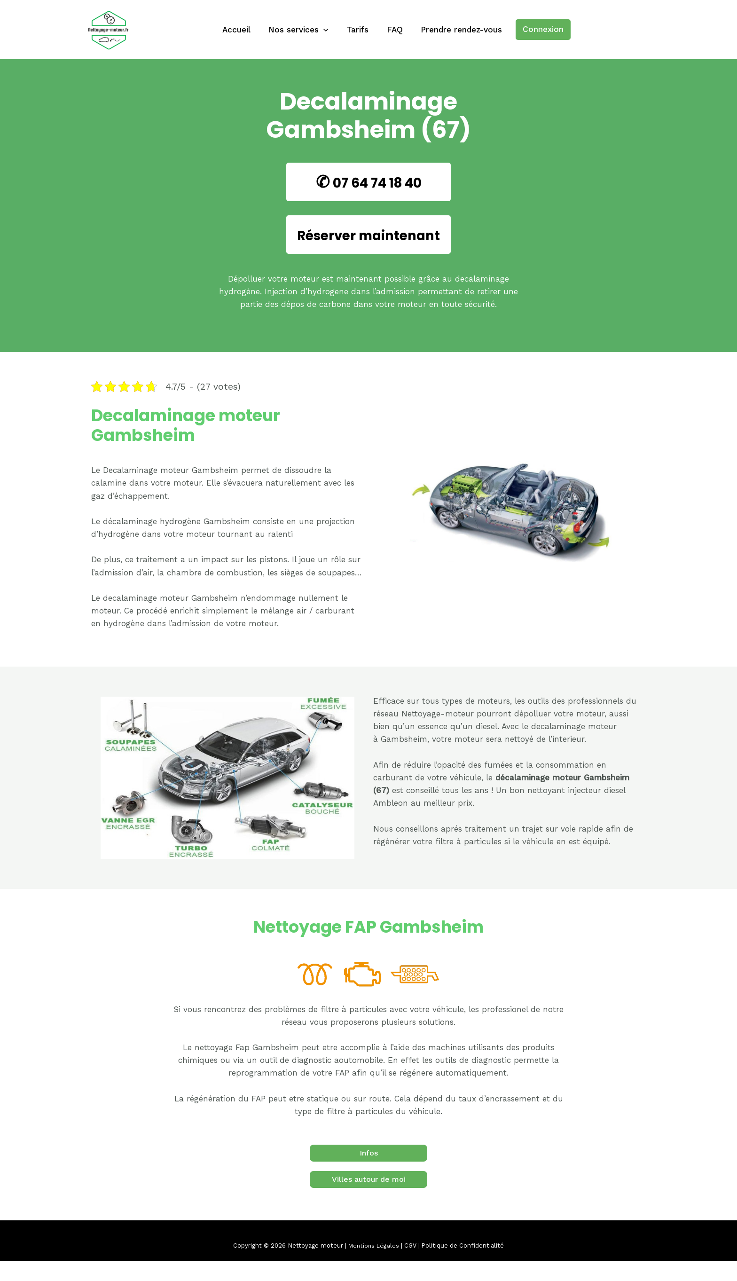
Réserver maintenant (369, 244)
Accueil (241, 29)
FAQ (392, 29)
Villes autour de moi (369, 1199)
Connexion (537, 29)
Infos (369, 1172)
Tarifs (357, 29)
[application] (325, 30)
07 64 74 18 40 (377, 181)
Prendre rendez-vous (457, 29)
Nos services (300, 30)
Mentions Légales (373, 1265)
